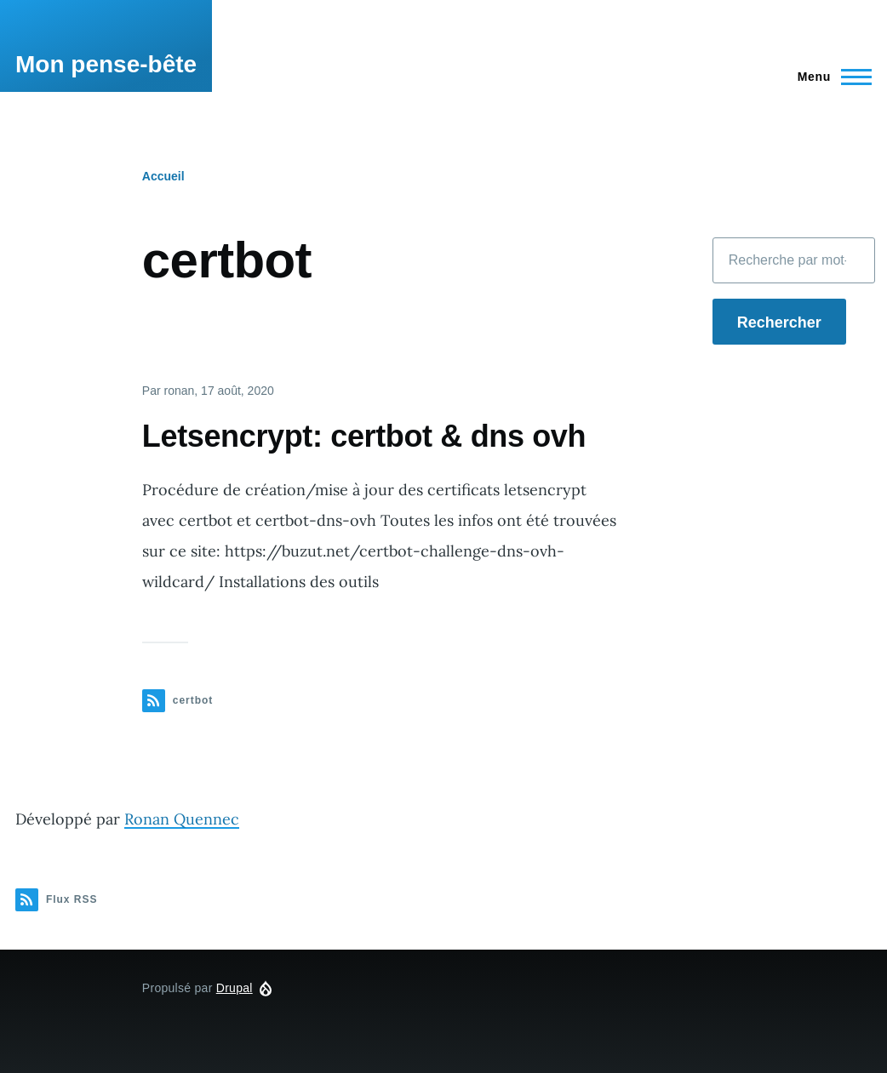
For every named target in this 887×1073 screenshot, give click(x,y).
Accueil (163, 176)
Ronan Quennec (181, 819)
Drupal (234, 988)
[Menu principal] (829, 76)
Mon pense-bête (106, 64)
